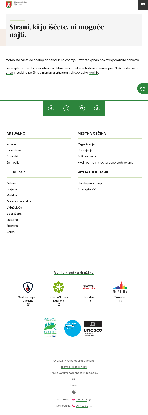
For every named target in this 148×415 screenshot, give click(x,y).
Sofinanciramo (87, 156)
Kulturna (12, 220)
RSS (74, 379)
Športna (12, 226)
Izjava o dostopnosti (74, 366)
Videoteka (14, 150)
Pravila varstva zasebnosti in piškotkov (74, 373)
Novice (11, 144)
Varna (11, 232)
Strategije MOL (88, 189)
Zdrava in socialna (19, 201)
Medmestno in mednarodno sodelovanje (105, 162)
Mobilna (12, 195)
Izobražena (14, 214)
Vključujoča (14, 208)
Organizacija (86, 144)
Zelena (11, 183)
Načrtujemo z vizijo (90, 183)
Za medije (13, 162)
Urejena (12, 189)
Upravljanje (85, 150)
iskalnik (93, 73)
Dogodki (12, 156)
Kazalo (74, 385)
